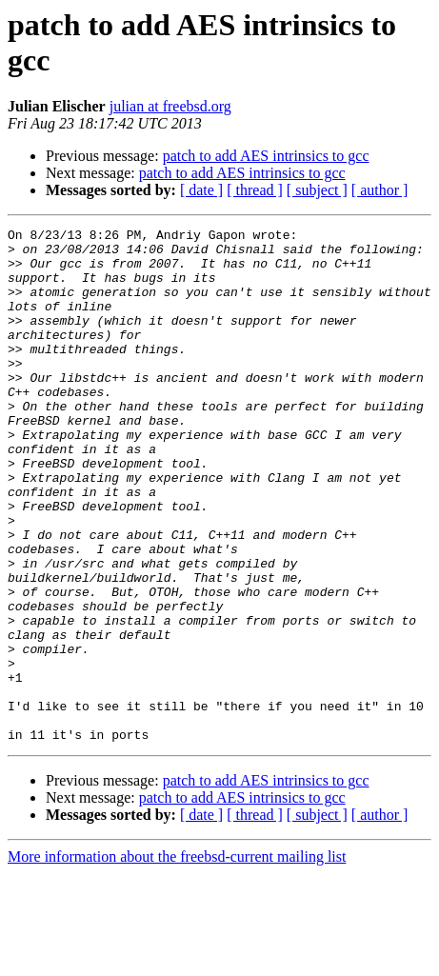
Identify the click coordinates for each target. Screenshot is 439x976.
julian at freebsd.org (170, 106)
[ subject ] (317, 190)
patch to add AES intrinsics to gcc (266, 156)
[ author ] (380, 190)
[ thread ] (255, 190)
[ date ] (201, 190)
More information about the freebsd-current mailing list (177, 959)
